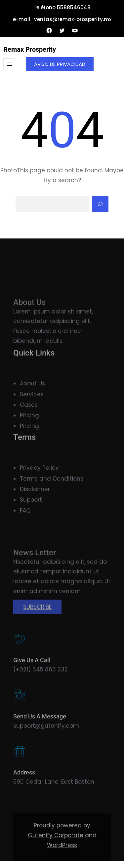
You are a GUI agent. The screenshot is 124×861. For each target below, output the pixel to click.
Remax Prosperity (29, 49)
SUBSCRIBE (37, 626)
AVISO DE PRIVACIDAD (59, 64)
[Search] (100, 204)
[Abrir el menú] (9, 64)
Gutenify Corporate (55, 851)
